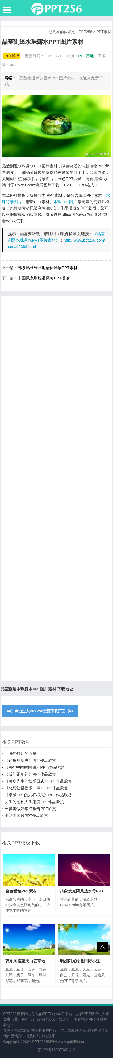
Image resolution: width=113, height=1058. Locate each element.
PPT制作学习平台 (57, 1014)
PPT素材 (104, 32)
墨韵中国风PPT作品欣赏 (26, 815)
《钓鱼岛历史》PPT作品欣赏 (30, 760)
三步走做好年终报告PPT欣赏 (30, 808)
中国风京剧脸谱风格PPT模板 (43, 278)
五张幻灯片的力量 (20, 753)
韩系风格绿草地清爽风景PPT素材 (47, 267)
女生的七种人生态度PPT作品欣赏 (34, 801)
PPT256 (85, 32)
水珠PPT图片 (65, 201)
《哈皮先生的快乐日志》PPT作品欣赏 (38, 781)
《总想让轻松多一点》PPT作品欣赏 (36, 788)
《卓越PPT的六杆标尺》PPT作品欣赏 (38, 795)
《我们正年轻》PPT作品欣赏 (30, 774)
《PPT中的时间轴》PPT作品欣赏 (34, 767)
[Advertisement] (56, 488)
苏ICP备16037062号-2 (56, 1050)
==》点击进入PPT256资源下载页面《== (40, 711)
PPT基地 (86, 56)
